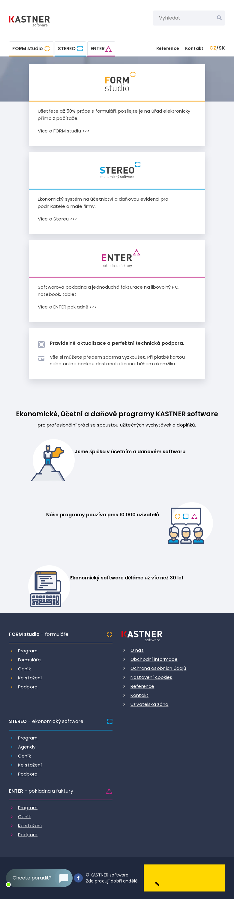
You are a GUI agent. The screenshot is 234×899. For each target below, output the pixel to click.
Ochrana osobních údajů (158, 668)
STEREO (67, 48)
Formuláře (29, 660)
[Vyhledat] (219, 18)
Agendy (26, 747)
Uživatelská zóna (149, 704)
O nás (137, 650)
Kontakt (194, 48)
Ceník (24, 669)
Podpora (28, 687)
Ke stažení (30, 678)
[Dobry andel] (184, 877)
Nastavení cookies (151, 677)
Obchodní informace (154, 659)
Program (28, 651)
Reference (167, 48)
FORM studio (27, 48)
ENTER (98, 48)
